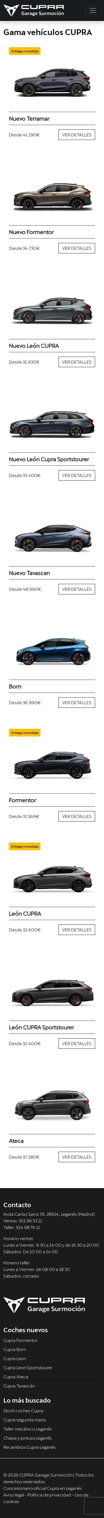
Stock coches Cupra (23, 1410)
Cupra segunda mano (24, 1419)
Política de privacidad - (51, 1494)
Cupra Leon (14, 1358)
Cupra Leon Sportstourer (27, 1367)
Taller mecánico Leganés (27, 1428)
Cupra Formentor (20, 1340)
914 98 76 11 (28, 1227)
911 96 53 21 (30, 1220)
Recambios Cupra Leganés (29, 1447)
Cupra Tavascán (19, 1385)
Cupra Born (14, 1349)
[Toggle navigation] (93, 10)
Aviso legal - (15, 1494)
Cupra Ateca (15, 1376)
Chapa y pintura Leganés (27, 1437)
